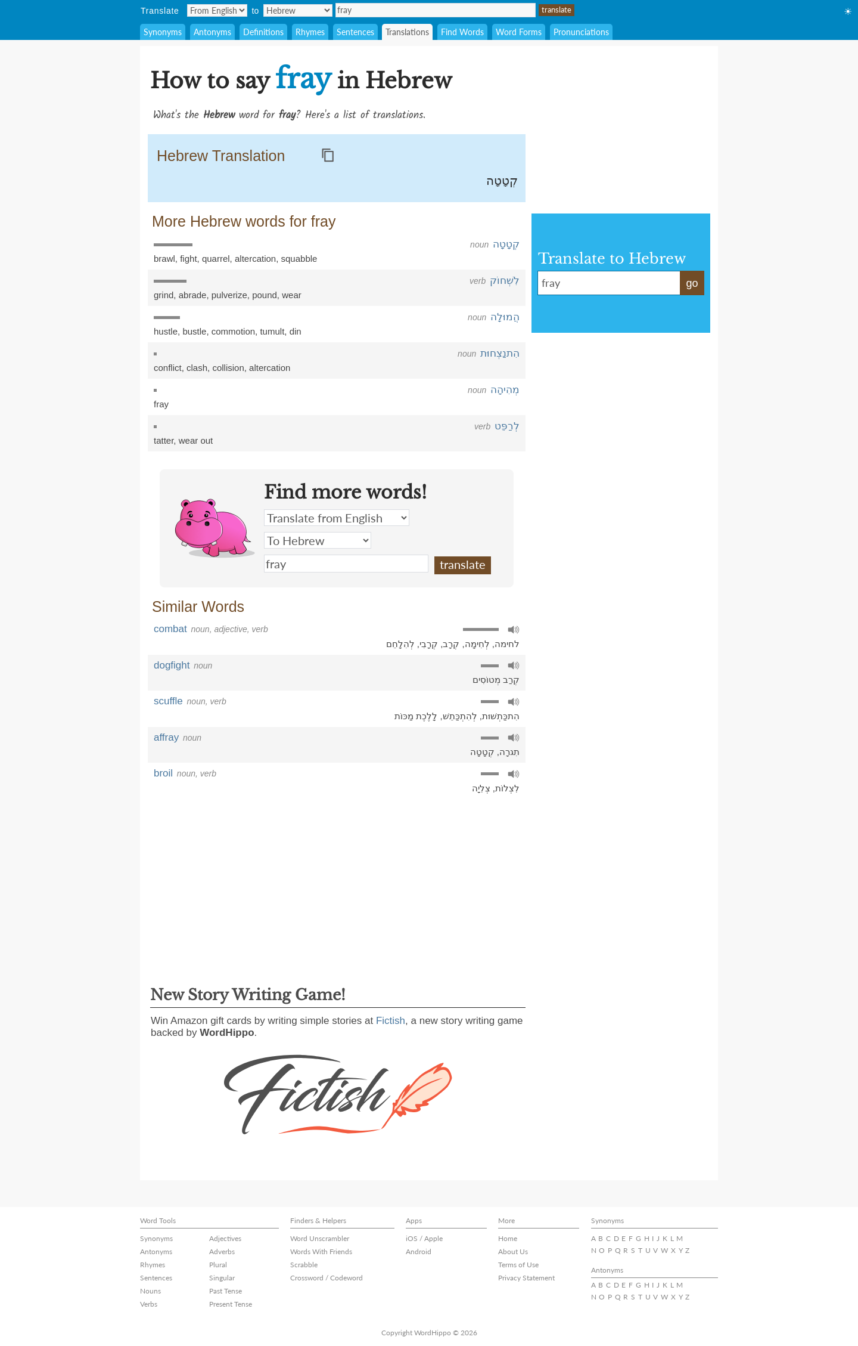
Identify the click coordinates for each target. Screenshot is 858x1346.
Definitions (263, 32)
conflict (168, 368)
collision (228, 368)
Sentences (355, 32)
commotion (233, 331)
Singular (222, 1277)
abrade (193, 295)
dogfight (172, 665)
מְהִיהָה (505, 389)
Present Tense (230, 1303)
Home (507, 1238)
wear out (196, 440)
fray (435, 10)
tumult (272, 331)
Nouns (150, 1290)
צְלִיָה (481, 788)
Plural (218, 1264)
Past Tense (225, 1290)
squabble (299, 258)
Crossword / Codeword (326, 1277)
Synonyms (163, 32)
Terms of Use (518, 1264)
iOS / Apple (424, 1238)
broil (163, 773)
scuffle (168, 701)
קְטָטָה (502, 180)
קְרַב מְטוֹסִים (496, 679)
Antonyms (212, 32)
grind (163, 295)
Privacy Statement (526, 1277)
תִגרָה (509, 752)
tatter (163, 440)
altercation (255, 258)
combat (170, 629)
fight (188, 258)
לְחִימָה (477, 644)
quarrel (216, 258)
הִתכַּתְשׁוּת (501, 716)
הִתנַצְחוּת (500, 353)
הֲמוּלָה (505, 317)
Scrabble (304, 1264)
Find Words (462, 32)
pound (264, 295)
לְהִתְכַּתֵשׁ (460, 716)
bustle (194, 331)
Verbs (148, 1303)
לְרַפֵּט (507, 426)
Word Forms (519, 32)
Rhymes (310, 32)
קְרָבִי (428, 644)
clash (196, 368)
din (295, 331)
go (692, 283)
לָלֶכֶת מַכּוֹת (415, 716)
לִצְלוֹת (507, 788)
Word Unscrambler (319, 1238)
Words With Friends (321, 1251)
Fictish (390, 1020)
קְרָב (451, 644)
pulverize (229, 295)
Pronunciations (581, 32)
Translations (407, 32)
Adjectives (225, 1238)
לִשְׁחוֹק (505, 280)
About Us (513, 1251)
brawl (164, 258)
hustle (166, 331)
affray (166, 737)
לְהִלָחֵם (400, 644)
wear (291, 295)
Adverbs (222, 1251)
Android (418, 1251)
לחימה (507, 644)
